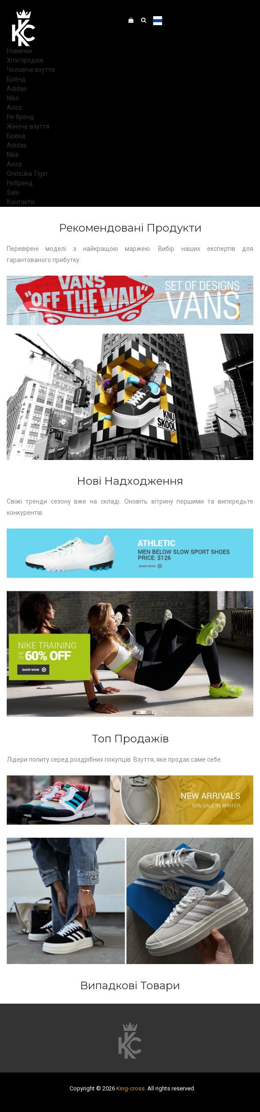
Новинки (19, 50)
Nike (13, 98)
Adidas (16, 88)
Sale (13, 192)
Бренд (16, 79)
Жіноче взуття (28, 126)
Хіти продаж (25, 60)
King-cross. (131, 1088)
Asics (14, 107)
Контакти (21, 201)
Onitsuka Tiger (27, 173)
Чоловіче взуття (31, 69)
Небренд (20, 183)
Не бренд (20, 117)
